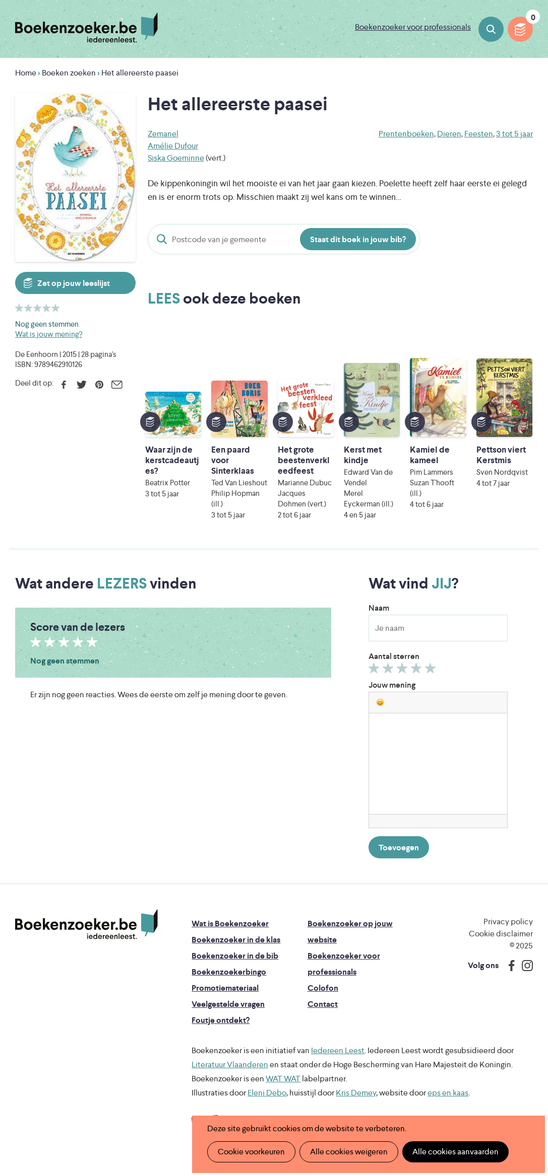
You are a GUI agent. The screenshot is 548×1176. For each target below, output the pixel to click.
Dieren (449, 133)
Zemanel (163, 133)
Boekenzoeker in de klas (236, 939)
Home (25, 72)
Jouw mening (392, 685)
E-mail (117, 385)
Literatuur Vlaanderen (230, 1064)
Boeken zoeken (491, 29)
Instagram (524, 965)
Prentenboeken (406, 133)
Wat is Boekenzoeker (230, 923)
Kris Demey (356, 1092)
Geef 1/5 (375, 670)
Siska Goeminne (176, 158)
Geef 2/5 (389, 670)
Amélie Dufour (173, 145)
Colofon (323, 988)
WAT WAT (283, 1078)
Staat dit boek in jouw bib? (358, 239)
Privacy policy (508, 921)
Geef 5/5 (432, 670)
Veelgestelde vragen (228, 1004)
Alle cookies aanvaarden (455, 1151)
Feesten (478, 133)
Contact (323, 1004)
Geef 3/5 (403, 670)
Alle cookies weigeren (349, 1151)
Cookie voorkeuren (251, 1151)
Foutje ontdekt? (221, 1020)
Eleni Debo (267, 1092)
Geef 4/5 (417, 670)
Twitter (81, 385)
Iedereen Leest (337, 1050)
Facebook (64, 385)
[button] (380, 702)
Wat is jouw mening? (48, 334)
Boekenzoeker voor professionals (413, 27)
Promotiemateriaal (225, 988)
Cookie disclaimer (501, 933)
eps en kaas (448, 1092)
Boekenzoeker (86, 28)
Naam (379, 608)
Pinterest (99, 385)
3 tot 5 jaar (514, 133)
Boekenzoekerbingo (229, 972)
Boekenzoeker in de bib (235, 955)
